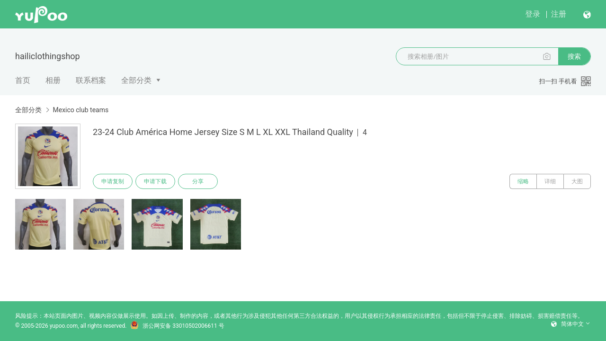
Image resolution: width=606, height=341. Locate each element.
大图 (577, 181)
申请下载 (155, 181)
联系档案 (91, 80)
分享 (198, 181)
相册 (53, 80)
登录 (532, 13)
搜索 (574, 56)
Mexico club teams (80, 110)
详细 (550, 181)
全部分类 (136, 80)
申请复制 (112, 181)
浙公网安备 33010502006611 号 (177, 326)
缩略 (523, 181)
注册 (558, 13)
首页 (22, 80)
